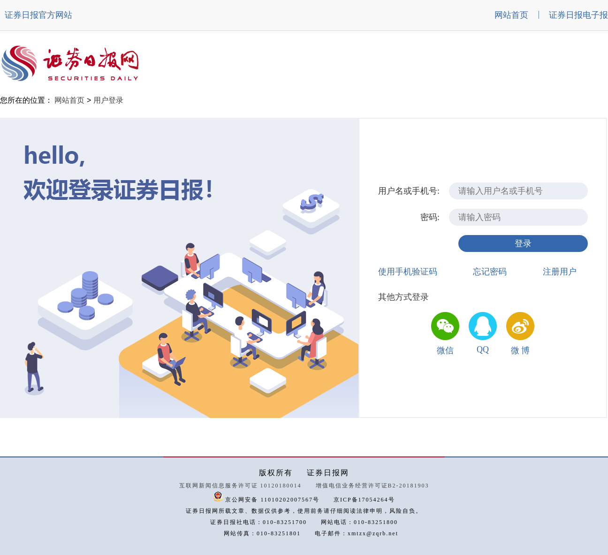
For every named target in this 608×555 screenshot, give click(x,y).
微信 (445, 350)
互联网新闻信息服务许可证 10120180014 (240, 485)
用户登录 (108, 100)
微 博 (520, 350)
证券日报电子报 (578, 15)
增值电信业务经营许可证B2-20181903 (372, 485)
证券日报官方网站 (38, 15)
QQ (483, 349)
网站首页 (511, 15)
